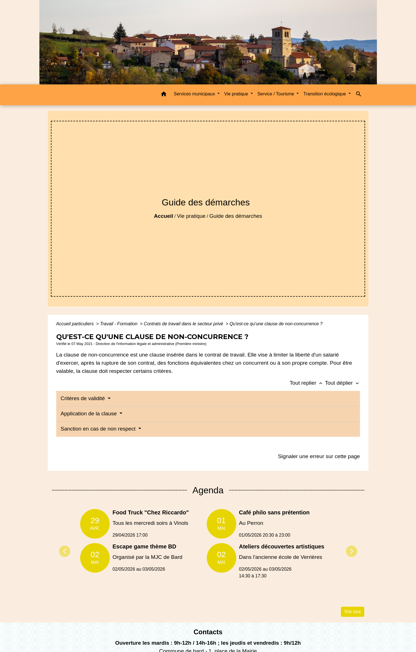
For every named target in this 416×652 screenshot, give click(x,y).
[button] (164, 95)
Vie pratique (191, 216)
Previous (64, 551)
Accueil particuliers (75, 323)
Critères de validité (84, 398)
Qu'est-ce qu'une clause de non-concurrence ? (276, 323)
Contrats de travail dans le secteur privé (184, 323)
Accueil (163, 216)
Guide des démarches (235, 216)
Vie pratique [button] (236, 93)
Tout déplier (342, 383)
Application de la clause (89, 413)
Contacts (208, 632)
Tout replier (307, 383)
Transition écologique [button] (325, 93)
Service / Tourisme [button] (276, 93)
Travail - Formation (119, 323)
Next (351, 551)
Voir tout (352, 611)
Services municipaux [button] (195, 93)
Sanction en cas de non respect (99, 429)
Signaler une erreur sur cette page (319, 456)
